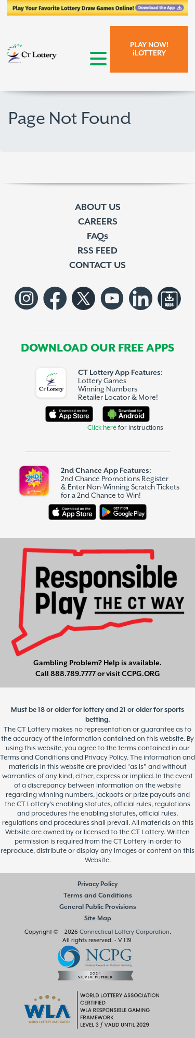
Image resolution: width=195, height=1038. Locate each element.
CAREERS (98, 222)
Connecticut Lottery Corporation (125, 932)
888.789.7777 (73, 674)
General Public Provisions (97, 907)
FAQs (97, 236)
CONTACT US (97, 265)
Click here (101, 428)
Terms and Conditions (97, 896)
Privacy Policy (97, 884)
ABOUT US (98, 207)
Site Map (97, 918)
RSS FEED (97, 251)
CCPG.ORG (141, 674)
